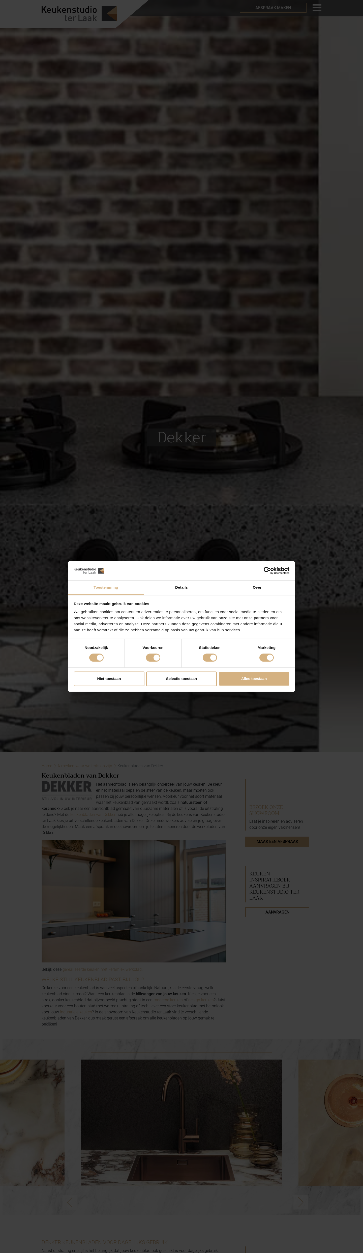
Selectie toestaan (181, 678)
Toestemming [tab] (106, 587)
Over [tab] (257, 587)
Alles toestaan (254, 678)
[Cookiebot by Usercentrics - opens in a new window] (267, 571)
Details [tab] (181, 587)
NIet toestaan (109, 678)
